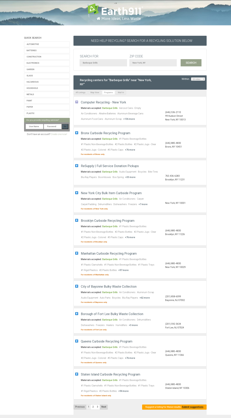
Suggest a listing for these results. (174, 407)
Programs (108, 92)
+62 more (145, 297)
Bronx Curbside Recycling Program (105, 133)
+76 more (130, 149)
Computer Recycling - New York (103, 102)
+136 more (129, 119)
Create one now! (59, 134)
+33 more (130, 177)
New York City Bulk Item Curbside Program (111, 193)
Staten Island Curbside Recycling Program (110, 374)
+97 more (123, 270)
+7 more (143, 204)
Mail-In (121, 92)
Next (103, 406)
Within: (193, 79)
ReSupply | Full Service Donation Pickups (110, 166)
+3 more (133, 325)
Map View (94, 92)
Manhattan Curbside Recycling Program (109, 253)
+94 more (123, 391)
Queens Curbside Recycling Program (106, 341)
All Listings (81, 92)
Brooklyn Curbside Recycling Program (107, 221)
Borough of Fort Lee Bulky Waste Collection (112, 314)
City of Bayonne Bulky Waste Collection (109, 286)
